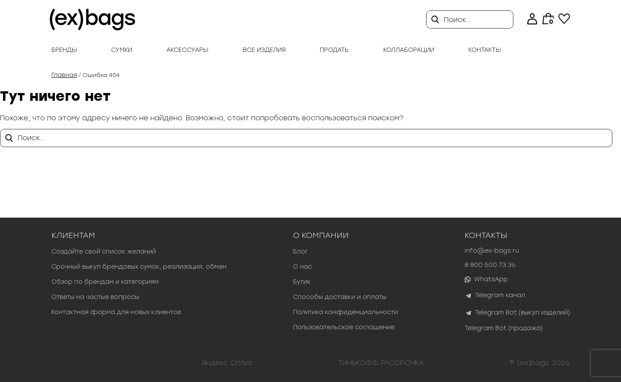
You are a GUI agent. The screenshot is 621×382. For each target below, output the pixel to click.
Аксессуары (187, 50)
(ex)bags (533, 363)
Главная (64, 75)
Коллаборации (408, 50)
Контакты (484, 50)
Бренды (64, 50)
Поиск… (457, 20)
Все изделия (264, 50)
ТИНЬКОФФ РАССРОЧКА (381, 363)
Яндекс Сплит (227, 363)
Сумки (121, 50)
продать (334, 50)
